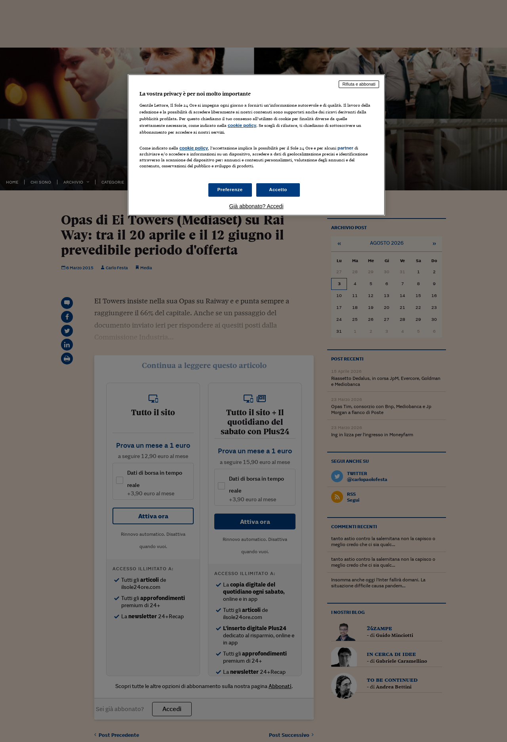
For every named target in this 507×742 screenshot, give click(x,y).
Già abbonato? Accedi (256, 206)
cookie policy (242, 125)
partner (345, 148)
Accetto (278, 189)
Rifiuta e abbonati (358, 84)
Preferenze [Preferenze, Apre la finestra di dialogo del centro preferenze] (230, 189)
